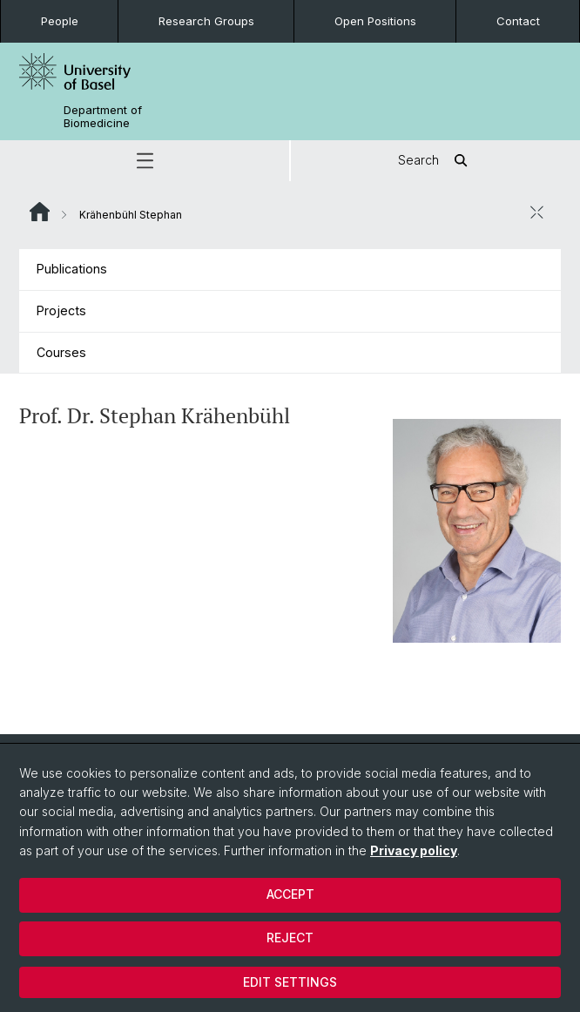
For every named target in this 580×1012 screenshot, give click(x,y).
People (59, 21)
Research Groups (206, 21)
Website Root (40, 211)
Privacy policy (413, 850)
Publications (72, 268)
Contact (518, 21)
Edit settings (290, 982)
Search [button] (436, 161)
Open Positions (375, 21)
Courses (61, 352)
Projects (61, 310)
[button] (144, 160)
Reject (290, 937)
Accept (290, 894)
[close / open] (536, 212)
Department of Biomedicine (103, 117)
